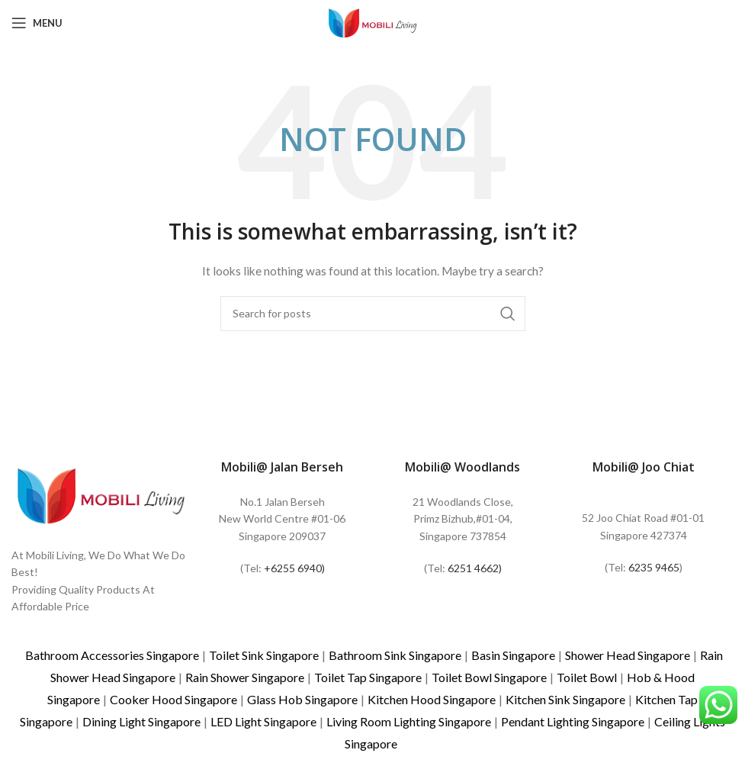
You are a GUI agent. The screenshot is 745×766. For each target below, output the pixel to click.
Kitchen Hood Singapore (432, 699)
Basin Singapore (513, 655)
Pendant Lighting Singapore (572, 721)
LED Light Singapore (263, 721)
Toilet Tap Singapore (368, 677)
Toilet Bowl (587, 677)
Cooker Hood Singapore (173, 699)
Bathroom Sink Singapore (395, 655)
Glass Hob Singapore (302, 699)
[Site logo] (373, 21)
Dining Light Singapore (141, 721)
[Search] (372, 313)
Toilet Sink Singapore (264, 655)
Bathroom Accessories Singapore (112, 655)
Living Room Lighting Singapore (408, 721)
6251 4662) (475, 568)
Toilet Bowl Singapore (489, 677)
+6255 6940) (294, 568)
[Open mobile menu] (37, 23)
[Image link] (101, 494)
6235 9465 (653, 567)
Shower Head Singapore (627, 655)
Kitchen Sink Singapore (565, 699)
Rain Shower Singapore (244, 677)
